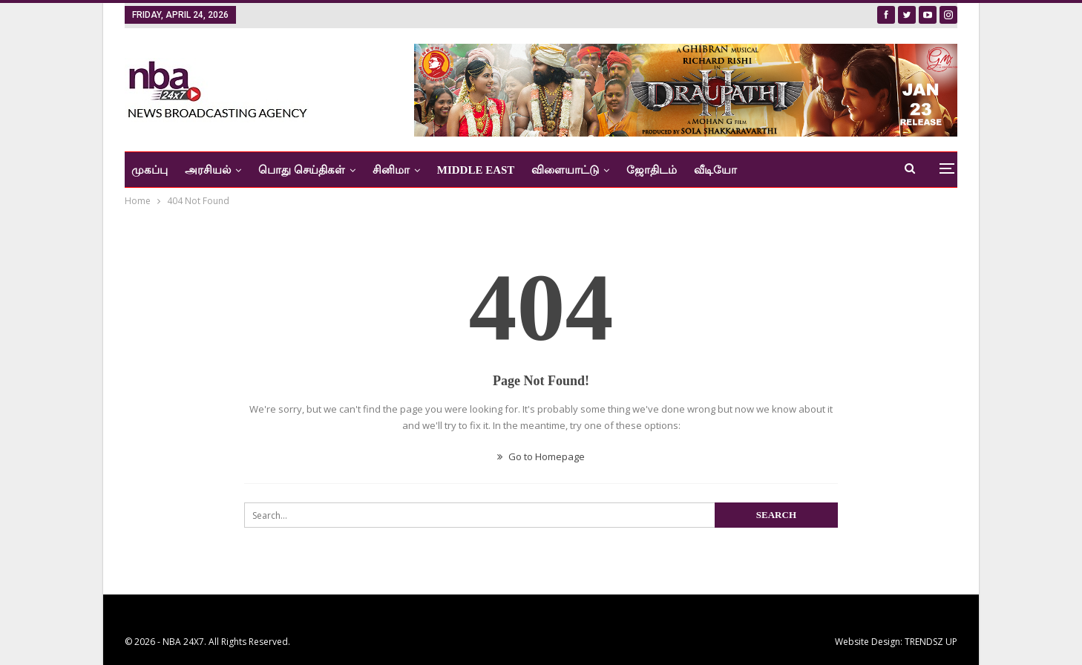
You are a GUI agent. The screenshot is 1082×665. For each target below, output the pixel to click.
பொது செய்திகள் (301, 170)
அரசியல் (208, 170)
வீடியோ (715, 170)
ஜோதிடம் (651, 170)
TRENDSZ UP (931, 641)
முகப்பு (149, 170)
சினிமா (391, 170)
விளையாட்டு (565, 170)
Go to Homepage (541, 456)
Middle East (476, 170)
